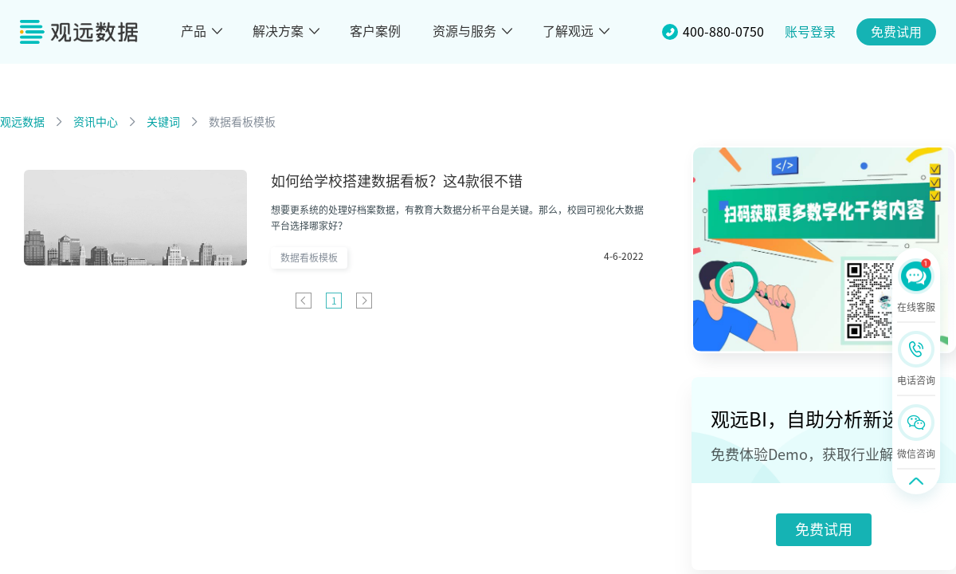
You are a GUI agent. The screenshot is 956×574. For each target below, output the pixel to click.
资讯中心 (95, 122)
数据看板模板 (242, 122)
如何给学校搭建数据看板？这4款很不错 (397, 181)
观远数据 (22, 122)
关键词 (163, 122)
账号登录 (810, 32)
